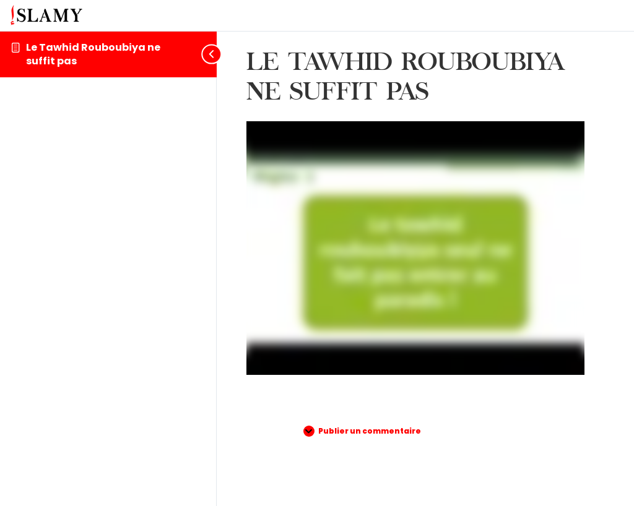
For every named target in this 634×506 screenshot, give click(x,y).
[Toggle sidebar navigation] (207, 54)
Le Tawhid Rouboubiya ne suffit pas (93, 54)
